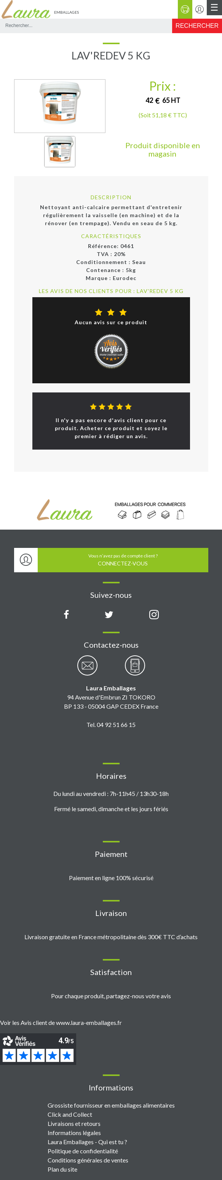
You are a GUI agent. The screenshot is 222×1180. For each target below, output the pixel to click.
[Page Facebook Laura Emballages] (66, 615)
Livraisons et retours (74, 1123)
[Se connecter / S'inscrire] (199, 9)
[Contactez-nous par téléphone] (135, 669)
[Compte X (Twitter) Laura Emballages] (109, 615)
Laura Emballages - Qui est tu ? (87, 1141)
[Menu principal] (214, 7)
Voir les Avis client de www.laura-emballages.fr (61, 1022)
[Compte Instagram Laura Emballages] (154, 615)
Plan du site (62, 1169)
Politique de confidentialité (83, 1150)
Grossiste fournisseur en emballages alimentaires (111, 1105)
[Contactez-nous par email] (87, 669)
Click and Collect (70, 1114)
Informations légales (74, 1132)
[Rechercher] (197, 26)
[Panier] (185, 9)
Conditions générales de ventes (88, 1160)
